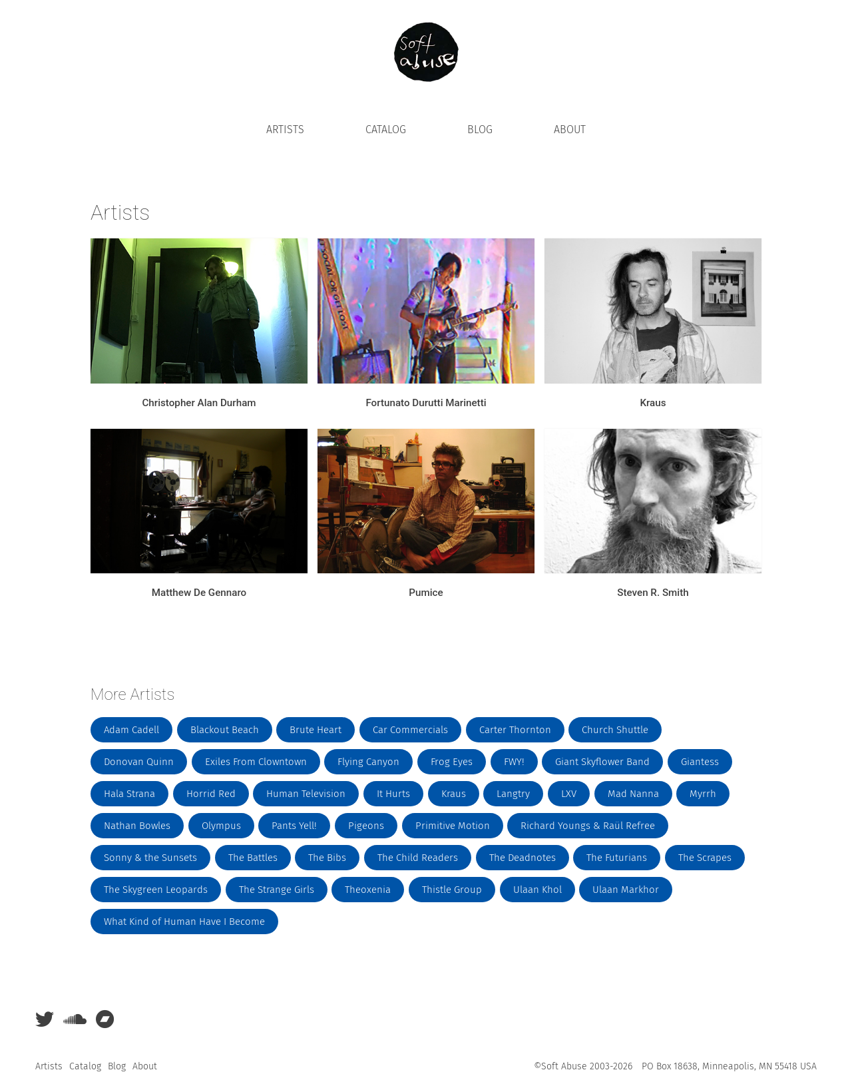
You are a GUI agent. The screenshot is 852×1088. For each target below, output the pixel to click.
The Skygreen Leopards (156, 890)
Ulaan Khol (537, 890)
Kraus (653, 403)
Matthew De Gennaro (199, 593)
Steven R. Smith (652, 593)
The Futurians (616, 858)
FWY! (514, 762)
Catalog (385, 129)
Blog (480, 129)
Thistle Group (452, 890)
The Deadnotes (522, 858)
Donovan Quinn (139, 762)
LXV (568, 794)
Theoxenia (368, 890)
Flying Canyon (368, 762)
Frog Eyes (452, 762)
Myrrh (703, 794)
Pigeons (366, 826)
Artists (285, 129)
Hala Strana (129, 794)
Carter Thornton (515, 730)
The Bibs (327, 858)
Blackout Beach (224, 730)
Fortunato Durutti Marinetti (425, 403)
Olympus (221, 826)
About (570, 129)
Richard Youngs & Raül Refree (588, 826)
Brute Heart (315, 730)
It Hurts (393, 794)
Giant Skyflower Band (602, 762)
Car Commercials (410, 730)
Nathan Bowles (137, 826)
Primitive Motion (452, 826)
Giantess (700, 762)
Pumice (426, 593)
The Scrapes (705, 858)
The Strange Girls (276, 890)
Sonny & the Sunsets (150, 858)
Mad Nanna (633, 794)
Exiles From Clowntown (256, 762)
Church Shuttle (615, 730)
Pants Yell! (294, 826)
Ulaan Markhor (625, 890)
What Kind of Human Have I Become (184, 922)
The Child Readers (417, 858)
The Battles (253, 858)
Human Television (305, 794)
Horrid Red (211, 794)
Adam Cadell (131, 730)
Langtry (513, 794)
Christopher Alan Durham (199, 403)
